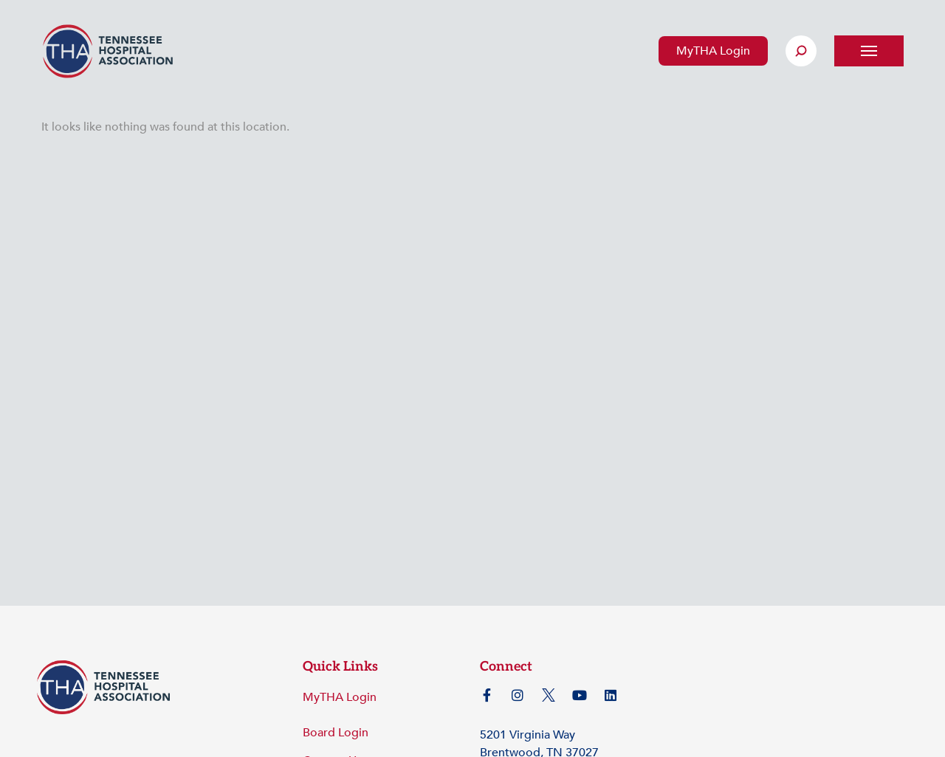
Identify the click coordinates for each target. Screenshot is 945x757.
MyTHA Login (713, 51)
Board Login (335, 733)
